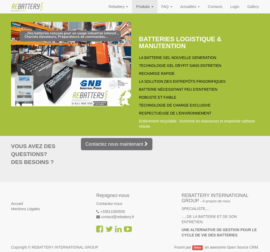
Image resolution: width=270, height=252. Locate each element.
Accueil (17, 203)
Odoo (197, 247)
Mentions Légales (25, 209)
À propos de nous (216, 201)
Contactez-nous (109, 203)
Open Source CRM (242, 247)
